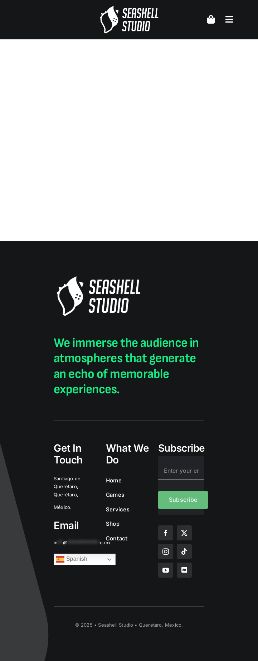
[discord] (184, 570)
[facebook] (165, 532)
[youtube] (165, 570)
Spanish (71, 559)
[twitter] (184, 532)
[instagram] (165, 551)
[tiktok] (184, 551)
